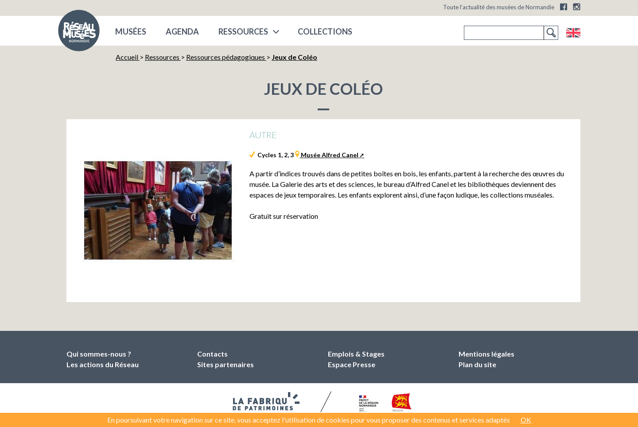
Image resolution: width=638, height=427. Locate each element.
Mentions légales (486, 353)
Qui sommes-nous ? (98, 353)
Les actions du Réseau (102, 364)
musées (130, 31)
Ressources (243, 31)
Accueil (128, 57)
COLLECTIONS (325, 31)
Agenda (182, 31)
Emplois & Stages (356, 353)
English (573, 33)
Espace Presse (351, 364)
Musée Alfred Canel (329, 155)
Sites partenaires (225, 364)
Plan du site (477, 364)
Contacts (212, 353)
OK (526, 419)
